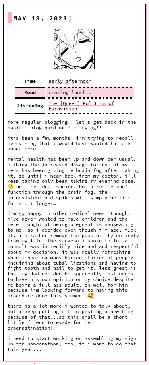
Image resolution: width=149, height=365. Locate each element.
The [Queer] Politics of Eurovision (81, 106)
